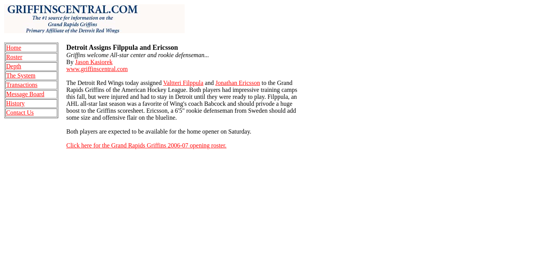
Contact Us (20, 112)
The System (20, 75)
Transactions (21, 84)
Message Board (25, 94)
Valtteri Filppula (183, 83)
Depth (13, 66)
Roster (14, 57)
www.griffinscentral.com (97, 69)
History (15, 103)
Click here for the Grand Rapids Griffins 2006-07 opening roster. (146, 145)
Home (13, 47)
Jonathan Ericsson (237, 83)
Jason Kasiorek (94, 62)
